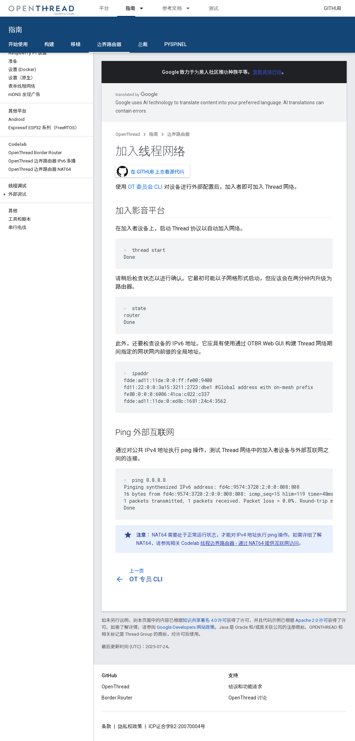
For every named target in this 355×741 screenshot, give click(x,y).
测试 (213, 8)
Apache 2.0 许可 (311, 620)
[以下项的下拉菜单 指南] (144, 8)
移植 (75, 44)
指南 (15, 30)
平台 (104, 8)
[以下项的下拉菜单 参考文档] (191, 8)
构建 (49, 44)
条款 (106, 726)
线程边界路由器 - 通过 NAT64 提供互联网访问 (249, 543)
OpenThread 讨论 (247, 697)
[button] (46, 194)
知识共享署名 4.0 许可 (205, 620)
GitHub (332, 8)
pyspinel (175, 44)
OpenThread (127, 134)
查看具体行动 (267, 72)
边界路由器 (178, 134)
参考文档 (172, 8)
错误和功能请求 (245, 686)
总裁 (143, 44)
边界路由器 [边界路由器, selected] (109, 44)
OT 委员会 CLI (145, 187)
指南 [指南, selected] (130, 8)
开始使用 (18, 44)
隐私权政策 (130, 726)
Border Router (117, 697)
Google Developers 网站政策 (186, 627)
